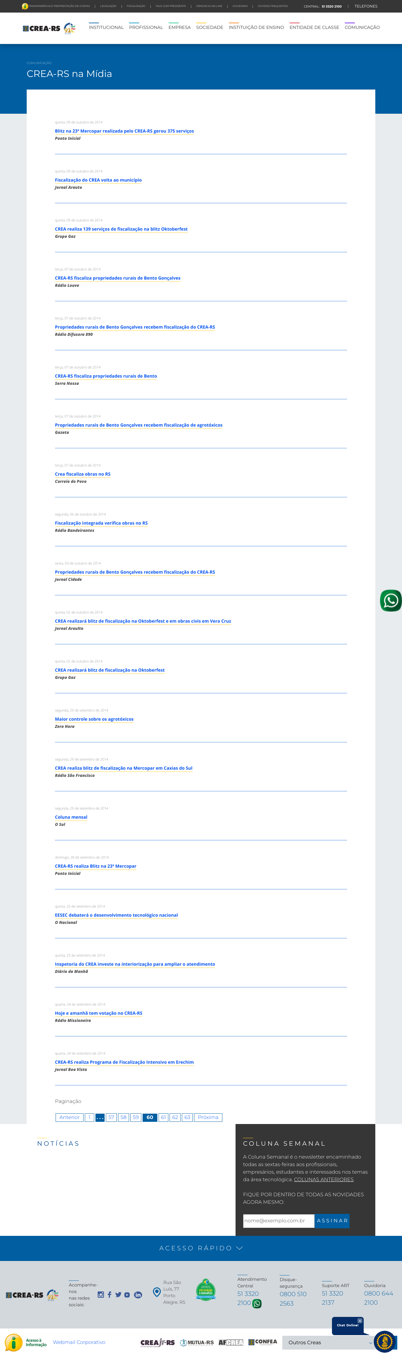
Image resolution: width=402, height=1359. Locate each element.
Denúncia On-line (209, 6)
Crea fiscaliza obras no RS (83, 474)
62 (175, 1118)
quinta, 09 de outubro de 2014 (78, 122)
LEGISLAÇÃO (108, 6)
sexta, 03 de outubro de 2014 (78, 563)
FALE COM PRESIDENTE (171, 6)
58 (123, 1118)
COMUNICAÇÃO (362, 27)
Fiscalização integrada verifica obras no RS (101, 523)
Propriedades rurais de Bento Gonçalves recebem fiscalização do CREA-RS (135, 327)
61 (163, 1118)
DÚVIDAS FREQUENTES (273, 6)
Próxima (208, 1118)
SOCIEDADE (209, 27)
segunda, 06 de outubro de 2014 (80, 514)
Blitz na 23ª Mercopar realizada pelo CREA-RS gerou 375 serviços (124, 131)
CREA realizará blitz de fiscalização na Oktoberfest (110, 670)
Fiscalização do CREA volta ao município (98, 180)
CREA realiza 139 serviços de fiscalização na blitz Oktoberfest (121, 229)
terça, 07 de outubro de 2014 (77, 269)
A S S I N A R (332, 1221)
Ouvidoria (240, 6)
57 (111, 1118)
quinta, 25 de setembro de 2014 (80, 906)
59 (136, 1118)
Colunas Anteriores (324, 1180)
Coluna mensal (71, 817)
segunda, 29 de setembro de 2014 (81, 710)
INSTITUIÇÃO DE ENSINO (256, 27)
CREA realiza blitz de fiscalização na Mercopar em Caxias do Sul (124, 768)
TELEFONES (366, 6)
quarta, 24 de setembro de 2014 (80, 1004)
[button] (201, 1248)
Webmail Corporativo (79, 1345)
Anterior (69, 1118)
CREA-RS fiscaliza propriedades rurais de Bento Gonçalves (118, 278)
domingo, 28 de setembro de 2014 (82, 857)
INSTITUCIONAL (106, 27)
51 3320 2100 (331, 6)
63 (187, 1118)
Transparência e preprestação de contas (59, 6)
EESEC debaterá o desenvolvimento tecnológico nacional (116, 915)
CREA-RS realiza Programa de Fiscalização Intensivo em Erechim (124, 1062)
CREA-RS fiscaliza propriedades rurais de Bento (106, 376)
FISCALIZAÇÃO (136, 6)
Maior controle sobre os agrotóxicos (94, 719)
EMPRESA (180, 27)
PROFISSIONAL (146, 27)
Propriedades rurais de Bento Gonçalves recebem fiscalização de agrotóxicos (138, 425)
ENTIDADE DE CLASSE (314, 27)
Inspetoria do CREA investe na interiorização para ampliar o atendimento (135, 964)
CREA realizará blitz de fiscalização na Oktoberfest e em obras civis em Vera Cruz (143, 621)
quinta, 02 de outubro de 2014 (78, 612)
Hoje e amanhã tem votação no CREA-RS (98, 1013)
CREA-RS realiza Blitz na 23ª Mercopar (95, 866)
